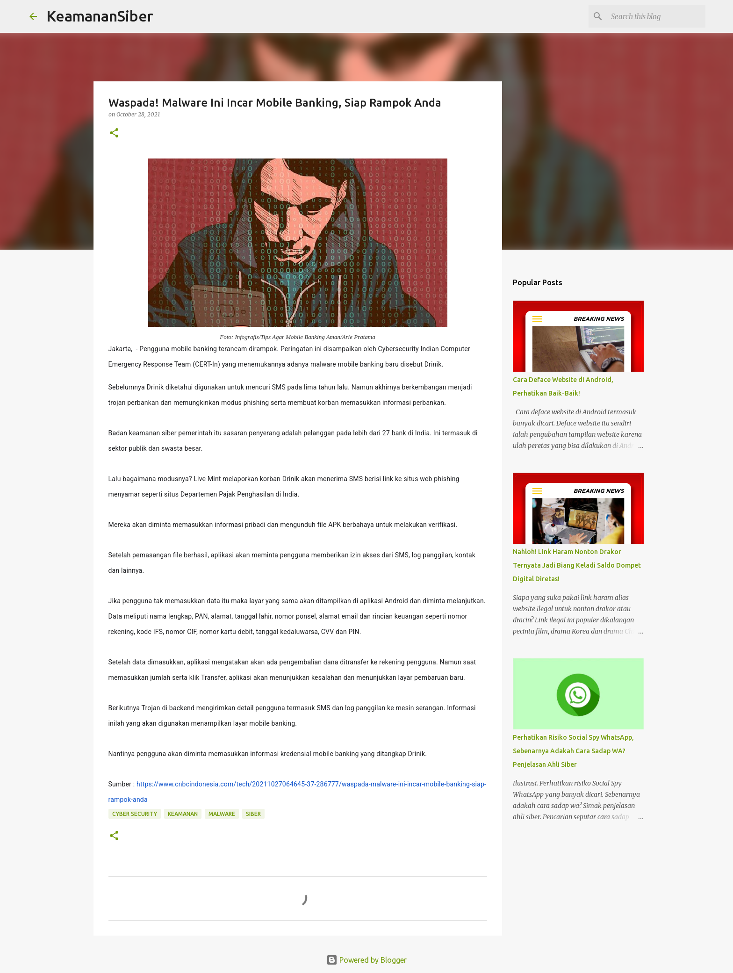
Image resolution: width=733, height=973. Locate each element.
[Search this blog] (656, 16)
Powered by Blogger (366, 960)
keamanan (183, 814)
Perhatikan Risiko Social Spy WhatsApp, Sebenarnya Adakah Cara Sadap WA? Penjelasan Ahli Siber (573, 751)
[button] (114, 133)
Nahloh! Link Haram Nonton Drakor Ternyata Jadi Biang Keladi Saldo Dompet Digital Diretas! (577, 565)
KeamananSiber (99, 15)
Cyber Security (134, 814)
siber (253, 814)
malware (221, 814)
